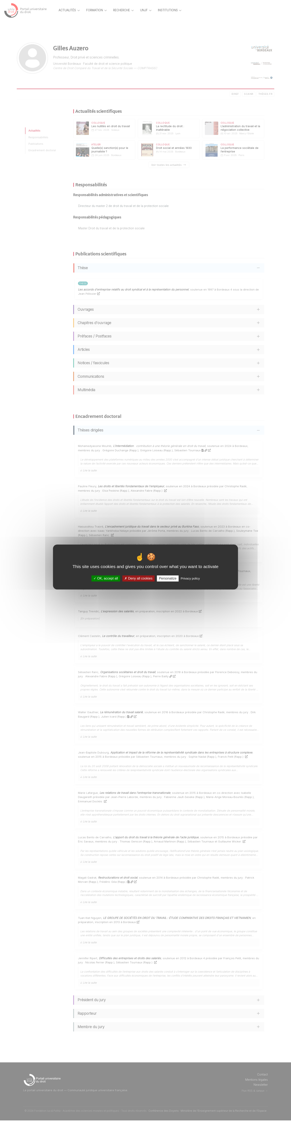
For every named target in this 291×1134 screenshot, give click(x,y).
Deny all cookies (138, 578)
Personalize (167, 578)
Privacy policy (190, 578)
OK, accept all (105, 578)
